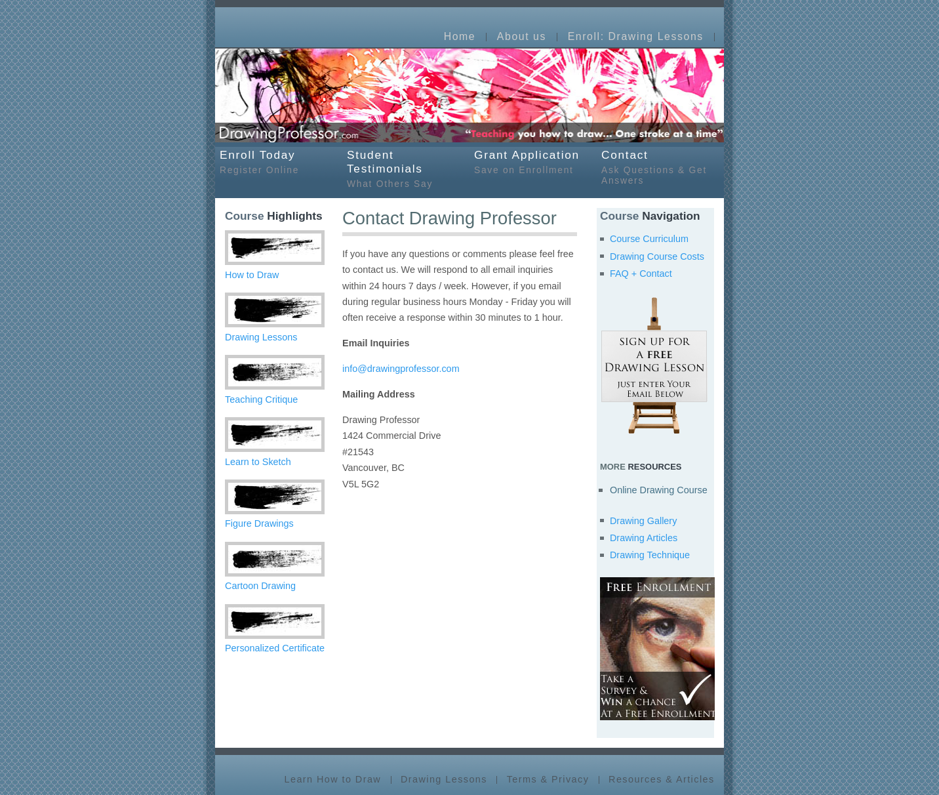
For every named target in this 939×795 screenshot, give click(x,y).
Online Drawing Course (659, 490)
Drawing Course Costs (657, 256)
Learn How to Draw (333, 780)
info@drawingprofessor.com (401, 368)
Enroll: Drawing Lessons (636, 37)
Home (460, 37)
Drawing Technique (650, 555)
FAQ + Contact (641, 273)
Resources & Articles (662, 780)
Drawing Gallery (643, 521)
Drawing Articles (643, 538)
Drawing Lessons (444, 780)
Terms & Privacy (548, 780)
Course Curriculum (649, 239)
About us (521, 37)
